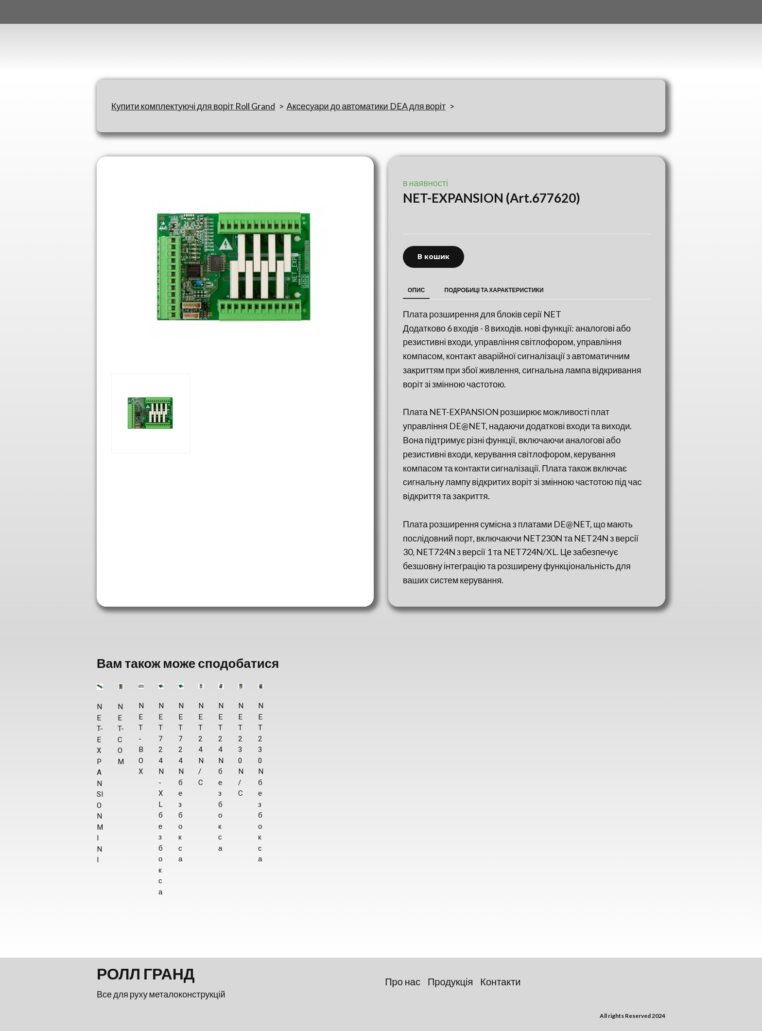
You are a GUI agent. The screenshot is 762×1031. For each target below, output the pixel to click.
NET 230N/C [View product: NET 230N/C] (240, 749)
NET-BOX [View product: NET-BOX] (141, 738)
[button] (433, 257)
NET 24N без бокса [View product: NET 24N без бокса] (221, 777)
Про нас (402, 981)
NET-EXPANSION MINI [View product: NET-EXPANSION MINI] (100, 783)
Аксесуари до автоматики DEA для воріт (366, 106)
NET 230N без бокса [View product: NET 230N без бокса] (260, 782)
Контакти (500, 981)
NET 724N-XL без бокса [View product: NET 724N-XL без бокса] (161, 798)
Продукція (450, 981)
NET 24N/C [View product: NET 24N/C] (201, 744)
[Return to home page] (145, 40)
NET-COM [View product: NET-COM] (121, 734)
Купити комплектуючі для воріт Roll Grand (193, 106)
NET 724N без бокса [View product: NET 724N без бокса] (181, 782)
